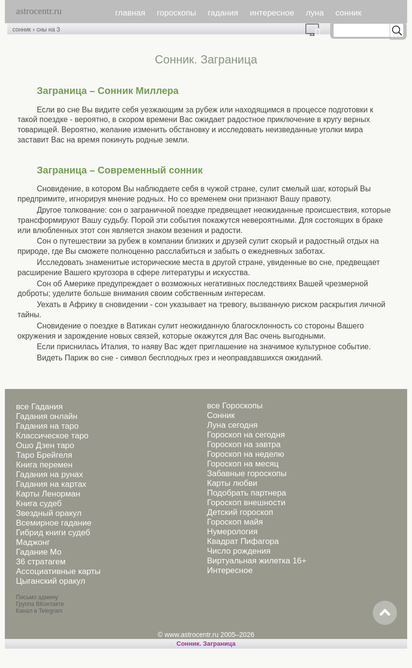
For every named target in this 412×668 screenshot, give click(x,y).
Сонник (220, 415)
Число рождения (238, 551)
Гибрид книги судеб (53, 532)
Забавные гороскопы (247, 473)
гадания (223, 12)
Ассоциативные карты (58, 571)
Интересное (229, 570)
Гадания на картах (51, 484)
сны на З (48, 29)
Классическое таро (52, 435)
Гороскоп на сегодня (246, 434)
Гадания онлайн (46, 416)
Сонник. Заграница (206, 643)
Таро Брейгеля (44, 455)
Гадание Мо (38, 552)
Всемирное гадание (54, 523)
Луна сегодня (232, 425)
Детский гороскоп (240, 512)
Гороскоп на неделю (245, 454)
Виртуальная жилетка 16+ (256, 560)
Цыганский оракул (50, 581)
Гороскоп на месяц (242, 463)
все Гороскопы (234, 405)
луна (315, 12)
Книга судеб (38, 503)
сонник (349, 12)
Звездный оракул (48, 513)
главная (130, 12)
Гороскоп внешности (246, 502)
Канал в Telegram (39, 610)
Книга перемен (44, 464)
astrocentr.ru (38, 11)
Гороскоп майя (235, 522)
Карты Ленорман (48, 493)
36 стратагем (40, 561)
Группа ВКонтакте (40, 604)
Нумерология (232, 531)
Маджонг (33, 542)
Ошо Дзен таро (45, 445)
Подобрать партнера (246, 492)
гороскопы (176, 12)
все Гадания (39, 406)
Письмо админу (37, 597)
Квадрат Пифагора (243, 541)
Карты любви (232, 483)
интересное (272, 12)
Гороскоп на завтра (243, 444)
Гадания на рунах (49, 474)
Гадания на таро (47, 426)
